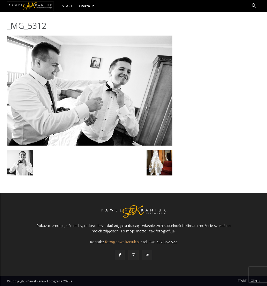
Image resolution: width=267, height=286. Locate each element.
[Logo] (33, 6)
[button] (254, 6)
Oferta (86, 6)
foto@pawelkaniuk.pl (122, 241)
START (67, 6)
